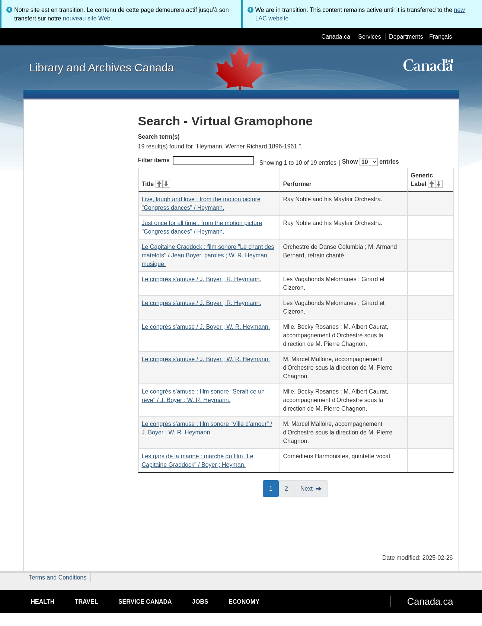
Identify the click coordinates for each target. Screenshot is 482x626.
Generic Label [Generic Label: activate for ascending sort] (427, 179)
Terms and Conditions (58, 577)
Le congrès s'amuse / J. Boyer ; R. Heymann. (201, 279)
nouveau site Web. (87, 18)
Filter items (196, 160)
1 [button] (274, 488)
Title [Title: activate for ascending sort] (156, 184)
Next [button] (306, 488)
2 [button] (289, 488)
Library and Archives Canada (101, 67)
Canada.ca (335, 36)
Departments (406, 36)
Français (440, 36)
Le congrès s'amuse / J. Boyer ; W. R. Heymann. (206, 327)
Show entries (370, 162)
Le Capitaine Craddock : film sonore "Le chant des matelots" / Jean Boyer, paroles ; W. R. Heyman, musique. (208, 255)
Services (369, 36)
